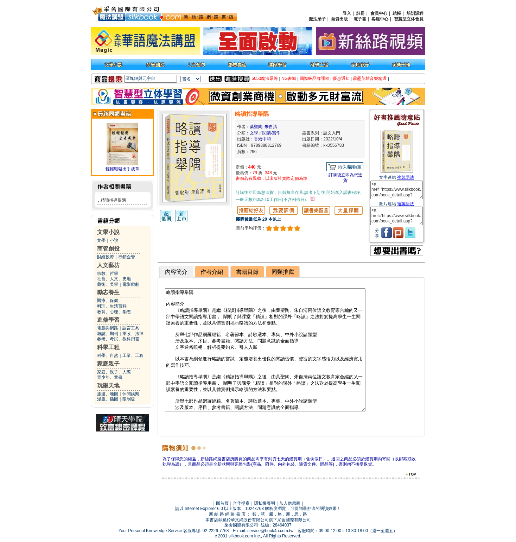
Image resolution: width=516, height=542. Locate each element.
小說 (114, 240)
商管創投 (108, 249)
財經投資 (105, 256)
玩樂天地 (108, 386)
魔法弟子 (317, 19)
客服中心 (379, 19)
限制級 (128, 399)
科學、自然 (107, 355)
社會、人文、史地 (114, 278)
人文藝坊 (108, 265)
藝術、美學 (107, 284)
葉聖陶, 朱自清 (264, 126)
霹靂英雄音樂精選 (370, 78)
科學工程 (108, 347)
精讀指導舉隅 (113, 200)
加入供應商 (289, 503)
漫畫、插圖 (107, 399)
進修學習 (108, 320)
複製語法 (405, 177)
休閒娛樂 (130, 393)
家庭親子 (108, 364)
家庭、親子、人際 (114, 372)
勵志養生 (108, 292)
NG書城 (288, 78)
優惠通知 (341, 78)
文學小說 (108, 232)
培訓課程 (415, 13)
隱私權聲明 (264, 503)
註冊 (360, 13)
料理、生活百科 (112, 306)
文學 (101, 240)
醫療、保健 (107, 300)
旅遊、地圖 (107, 393)
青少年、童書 (109, 377)
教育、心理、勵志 (114, 311)
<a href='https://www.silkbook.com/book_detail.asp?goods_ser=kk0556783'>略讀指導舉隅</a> (396, 190)
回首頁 (222, 503)
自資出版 (339, 19)
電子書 (359, 19)
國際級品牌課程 (314, 78)
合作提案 (241, 503)
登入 (347, 13)
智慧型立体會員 (408, 19)
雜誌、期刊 (107, 333)
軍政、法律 (133, 333)
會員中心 (378, 13)
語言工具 (130, 328)
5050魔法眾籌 (265, 78)
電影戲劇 (130, 284)
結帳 (397, 13)
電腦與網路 (107, 328)
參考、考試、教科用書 (118, 338)
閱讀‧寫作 (271, 133)
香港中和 (262, 139)
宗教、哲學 (107, 273)
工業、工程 (133, 355)
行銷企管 (126, 256)
